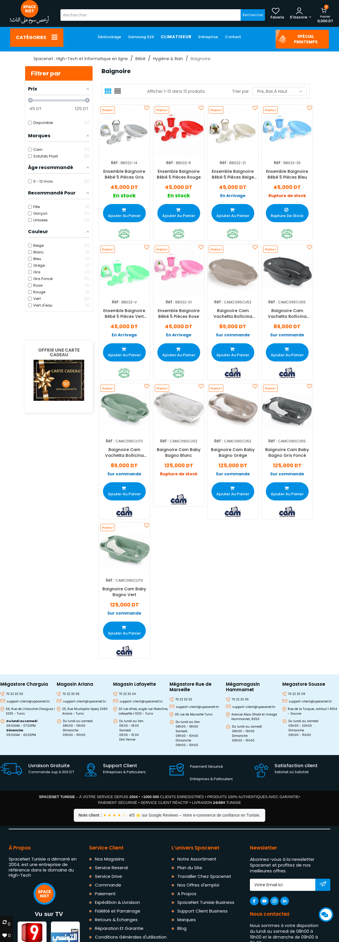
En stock (124, 196)
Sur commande (233, 335)
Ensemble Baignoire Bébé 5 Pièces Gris (124, 174)
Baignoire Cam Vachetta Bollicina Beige (232, 313)
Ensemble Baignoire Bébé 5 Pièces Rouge (178, 174)
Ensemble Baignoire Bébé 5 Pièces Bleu (287, 174)
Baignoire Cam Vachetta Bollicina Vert (124, 452)
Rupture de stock (287, 196)
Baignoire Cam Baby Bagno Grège (233, 452)
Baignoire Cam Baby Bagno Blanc (178, 452)
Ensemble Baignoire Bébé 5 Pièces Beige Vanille (233, 174)
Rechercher (253, 14)
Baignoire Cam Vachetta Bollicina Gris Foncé (287, 313)
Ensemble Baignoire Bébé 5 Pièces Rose (179, 313)
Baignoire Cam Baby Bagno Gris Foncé (287, 452)
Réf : (115, 163)
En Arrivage (233, 196)
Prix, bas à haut (279, 91)
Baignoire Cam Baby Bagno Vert (124, 592)
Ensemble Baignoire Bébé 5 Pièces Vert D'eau (124, 313)
